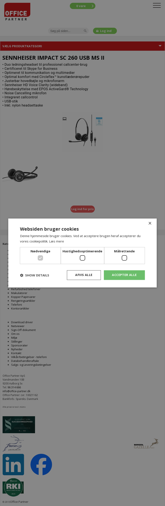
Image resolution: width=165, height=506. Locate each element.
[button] (34, 275)
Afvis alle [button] (83, 275)
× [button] (149, 223)
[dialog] (82, 253)
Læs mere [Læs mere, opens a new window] (56, 241)
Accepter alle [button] (124, 275)
